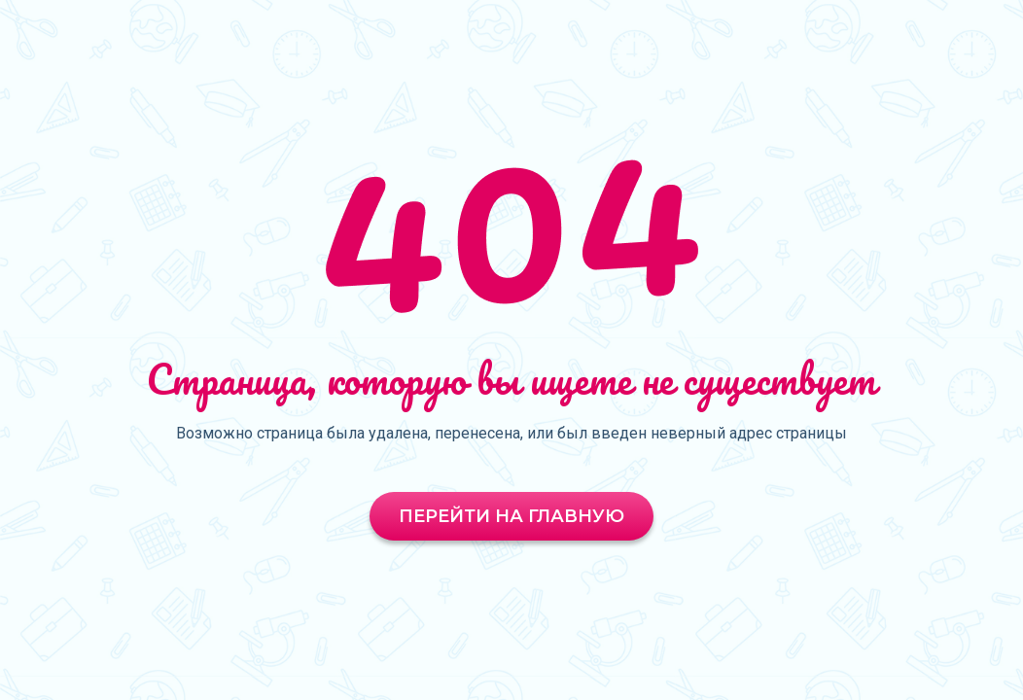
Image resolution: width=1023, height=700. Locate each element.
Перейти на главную (511, 516)
